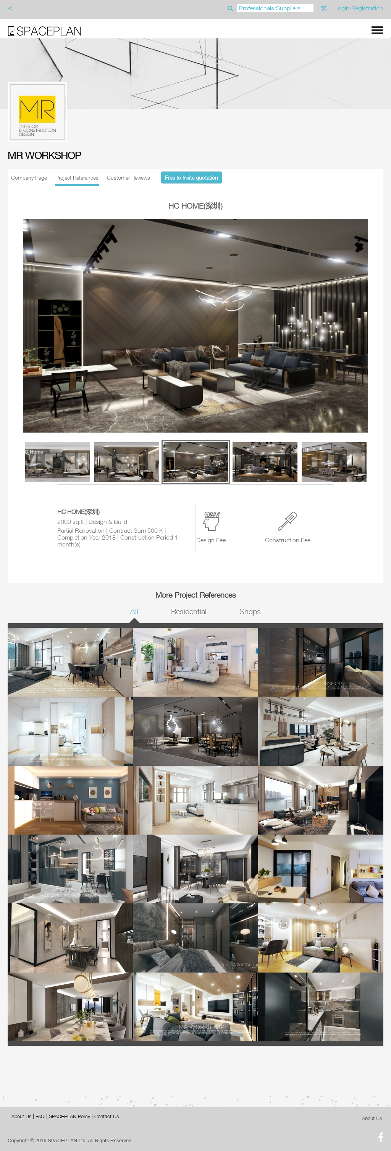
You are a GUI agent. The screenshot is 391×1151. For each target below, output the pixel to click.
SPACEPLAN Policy (69, 1116)
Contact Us (106, 1116)
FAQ (40, 1116)
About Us (21, 1116)
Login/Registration (358, 8)
